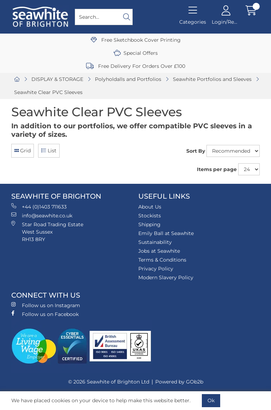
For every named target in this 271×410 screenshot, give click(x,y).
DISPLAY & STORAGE (57, 79)
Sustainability (155, 242)
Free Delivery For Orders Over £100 (135, 66)
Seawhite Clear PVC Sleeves (48, 92)
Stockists (149, 215)
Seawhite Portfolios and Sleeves (212, 79)
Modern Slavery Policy (165, 277)
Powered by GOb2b (179, 382)
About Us (149, 207)
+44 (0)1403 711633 (39, 206)
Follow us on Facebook (45, 314)
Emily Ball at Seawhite (166, 233)
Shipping (149, 224)
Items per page (217, 169)
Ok (211, 400)
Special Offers (136, 53)
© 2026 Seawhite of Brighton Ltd (108, 382)
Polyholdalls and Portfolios (128, 79)
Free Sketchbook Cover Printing (136, 40)
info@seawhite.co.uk (41, 215)
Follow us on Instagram (45, 305)
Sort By (195, 151)
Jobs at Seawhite (159, 251)
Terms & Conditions (162, 260)
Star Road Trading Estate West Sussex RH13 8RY (47, 231)
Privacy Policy (155, 268)
